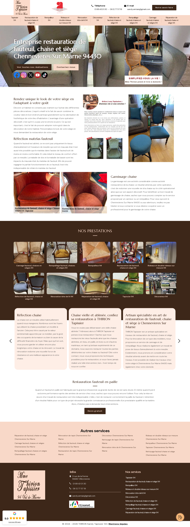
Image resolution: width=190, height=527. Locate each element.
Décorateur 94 (97, 19)
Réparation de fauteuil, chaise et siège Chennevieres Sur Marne (31, 437)
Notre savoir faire (164, 7)
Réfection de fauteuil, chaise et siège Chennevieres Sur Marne (74, 445)
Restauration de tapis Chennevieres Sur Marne (75, 453)
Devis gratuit (95, 411)
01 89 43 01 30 (77, 483)
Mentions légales (118, 524)
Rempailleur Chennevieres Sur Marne (161, 443)
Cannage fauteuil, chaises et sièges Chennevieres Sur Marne (29, 445)
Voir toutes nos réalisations (32, 67)
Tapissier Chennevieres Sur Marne (160, 447)
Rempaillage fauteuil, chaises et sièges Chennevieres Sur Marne (31, 453)
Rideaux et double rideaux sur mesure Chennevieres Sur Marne (162, 437)
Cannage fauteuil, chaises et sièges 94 (152, 20)
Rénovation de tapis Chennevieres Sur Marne (74, 437)
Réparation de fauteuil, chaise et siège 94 (171, 20)
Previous (10, 341)
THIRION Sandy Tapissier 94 (92, 524)
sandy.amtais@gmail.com (138, 9)
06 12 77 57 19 (77, 488)
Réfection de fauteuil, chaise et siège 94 (114, 20)
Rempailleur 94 (49, 19)
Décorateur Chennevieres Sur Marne (117, 435)
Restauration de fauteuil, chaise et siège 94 (31, 20)
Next (179, 341)
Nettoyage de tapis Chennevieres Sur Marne (118, 441)
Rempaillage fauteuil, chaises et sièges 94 (133, 20)
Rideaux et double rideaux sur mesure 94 (65, 20)
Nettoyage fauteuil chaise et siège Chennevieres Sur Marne (160, 453)
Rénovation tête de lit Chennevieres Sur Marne (119, 449)
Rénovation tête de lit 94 (82, 19)
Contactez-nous (66, 67)
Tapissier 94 (14, 19)
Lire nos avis (15, 522)
